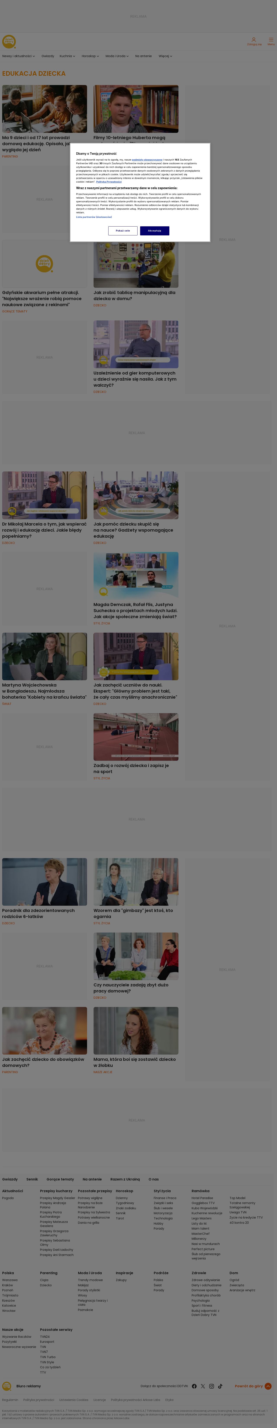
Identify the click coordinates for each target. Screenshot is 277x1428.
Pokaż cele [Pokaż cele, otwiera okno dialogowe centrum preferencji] (123, 230)
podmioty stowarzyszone (147, 159)
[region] (140, 192)
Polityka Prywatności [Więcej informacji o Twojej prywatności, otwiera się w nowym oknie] (108, 181)
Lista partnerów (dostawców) (94, 217)
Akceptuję (154, 230)
